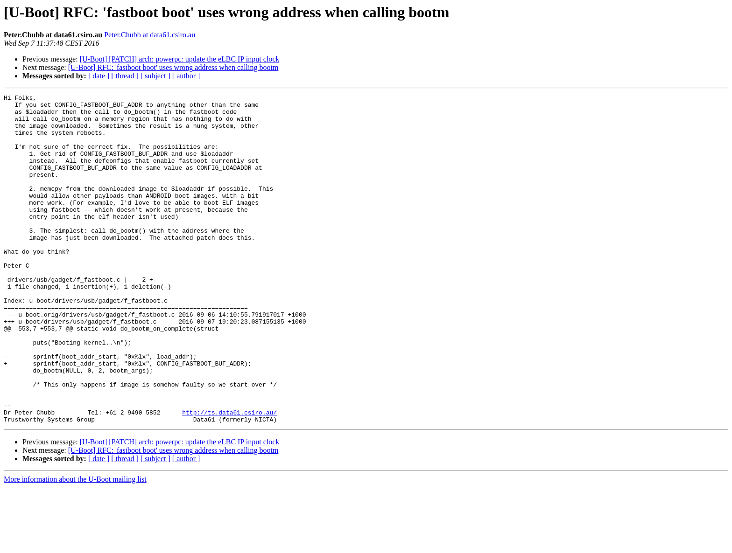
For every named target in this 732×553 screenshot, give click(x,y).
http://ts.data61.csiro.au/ (229, 476)
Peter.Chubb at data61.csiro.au (149, 35)
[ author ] (186, 76)
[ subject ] (155, 76)
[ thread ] (125, 76)
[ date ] (98, 76)
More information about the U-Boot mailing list (75, 545)
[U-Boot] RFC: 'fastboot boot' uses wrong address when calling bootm (173, 67)
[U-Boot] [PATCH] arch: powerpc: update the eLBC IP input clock (180, 59)
